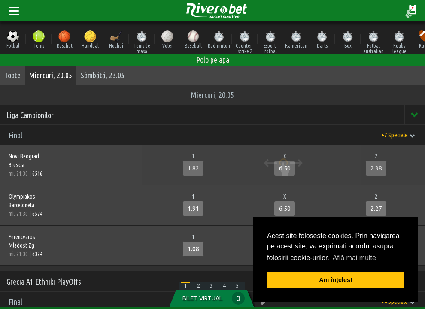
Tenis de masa (142, 42)
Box (348, 39)
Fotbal (13, 39)
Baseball (193, 39)
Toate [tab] (12, 75)
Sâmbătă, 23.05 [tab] (102, 75)
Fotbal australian (373, 42)
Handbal (90, 39)
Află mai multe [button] (354, 257)
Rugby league (399, 42)
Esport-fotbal (271, 42)
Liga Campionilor (30, 115)
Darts (322, 39)
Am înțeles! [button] (335, 279)
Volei (167, 39)
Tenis (39, 39)
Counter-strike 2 (245, 42)
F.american (296, 39)
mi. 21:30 (19, 173)
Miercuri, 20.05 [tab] (50, 75)
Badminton (219, 39)
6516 (37, 173)
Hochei (116, 39)
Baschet (65, 39)
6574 (37, 213)
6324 (37, 254)
